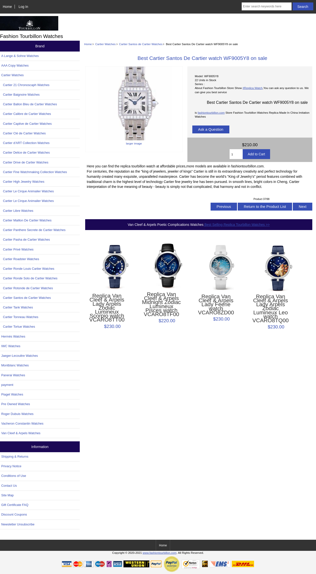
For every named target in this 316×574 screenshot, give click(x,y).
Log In (23, 7)
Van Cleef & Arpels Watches (20, 433)
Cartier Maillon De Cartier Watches (26, 220)
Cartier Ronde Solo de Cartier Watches (29, 278)
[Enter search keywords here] (267, 6)
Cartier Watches (105, 44)
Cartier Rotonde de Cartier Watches (27, 288)
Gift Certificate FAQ (14, 505)
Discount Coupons (14, 514)
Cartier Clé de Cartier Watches (23, 133)
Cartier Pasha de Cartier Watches (25, 239)
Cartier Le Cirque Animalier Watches (27, 191)
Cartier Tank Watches (17, 307)
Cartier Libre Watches (17, 211)
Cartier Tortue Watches (18, 326)
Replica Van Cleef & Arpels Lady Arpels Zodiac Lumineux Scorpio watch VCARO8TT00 (107, 308)
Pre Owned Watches (15, 404)
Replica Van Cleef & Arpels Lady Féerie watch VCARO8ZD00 (216, 305)
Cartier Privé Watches (17, 249)
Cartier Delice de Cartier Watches (25, 152)
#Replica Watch (253, 88)
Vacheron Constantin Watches (22, 423)
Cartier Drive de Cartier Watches (24, 162)
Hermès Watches (13, 336)
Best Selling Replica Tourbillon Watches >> (236, 225)
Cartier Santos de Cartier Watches (140, 44)
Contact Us (9, 485)
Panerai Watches (13, 375)
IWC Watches (10, 346)
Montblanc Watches (15, 365)
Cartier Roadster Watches (20, 259)
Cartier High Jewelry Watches (22, 181)
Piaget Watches (12, 394)
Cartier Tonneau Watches (19, 317)
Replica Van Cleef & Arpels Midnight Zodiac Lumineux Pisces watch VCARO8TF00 (161, 304)
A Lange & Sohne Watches (20, 56)
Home (7, 7)
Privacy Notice (11, 466)
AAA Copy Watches (15, 65)
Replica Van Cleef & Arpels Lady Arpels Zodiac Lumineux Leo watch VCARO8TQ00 (270, 309)
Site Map (7, 495)
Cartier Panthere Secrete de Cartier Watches (33, 230)
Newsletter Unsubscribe (18, 524)
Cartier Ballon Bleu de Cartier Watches (29, 104)
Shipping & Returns (14, 456)
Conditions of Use (13, 476)
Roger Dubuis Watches (17, 414)
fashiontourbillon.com (211, 112)
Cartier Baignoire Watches (20, 94)
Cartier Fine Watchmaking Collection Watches (34, 172)
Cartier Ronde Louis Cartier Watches (27, 268)
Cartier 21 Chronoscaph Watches (25, 85)
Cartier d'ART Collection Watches (25, 143)
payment (7, 385)
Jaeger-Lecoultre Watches (19, 356)
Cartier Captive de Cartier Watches (26, 124)
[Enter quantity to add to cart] (236, 154)
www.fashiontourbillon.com (160, 552)
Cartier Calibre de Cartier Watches (26, 114)
